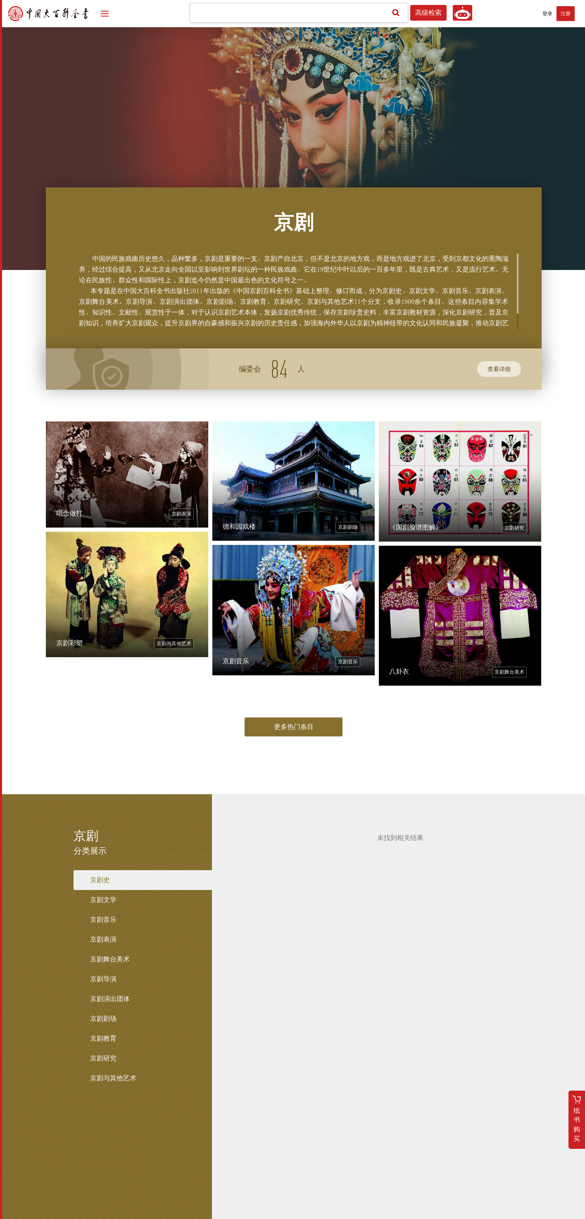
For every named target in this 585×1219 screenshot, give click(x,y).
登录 (547, 14)
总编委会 (223, 1151)
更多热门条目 (294, 727)
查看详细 (499, 369)
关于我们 (295, 1151)
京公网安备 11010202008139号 (319, 1194)
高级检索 (428, 13)
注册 (566, 14)
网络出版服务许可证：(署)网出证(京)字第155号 (292, 1203)
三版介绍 (328, 1151)
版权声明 (361, 1151)
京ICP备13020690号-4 (257, 1194)
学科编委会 (259, 1151)
